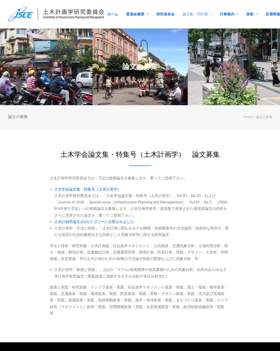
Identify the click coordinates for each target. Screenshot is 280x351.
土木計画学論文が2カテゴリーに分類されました (94, 216)
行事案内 (229, 14)
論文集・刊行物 (197, 14)
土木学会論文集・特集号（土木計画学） (87, 184)
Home (248, 112)
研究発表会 (165, 14)
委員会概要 (137, 14)
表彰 (252, 14)
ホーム (112, 14)
